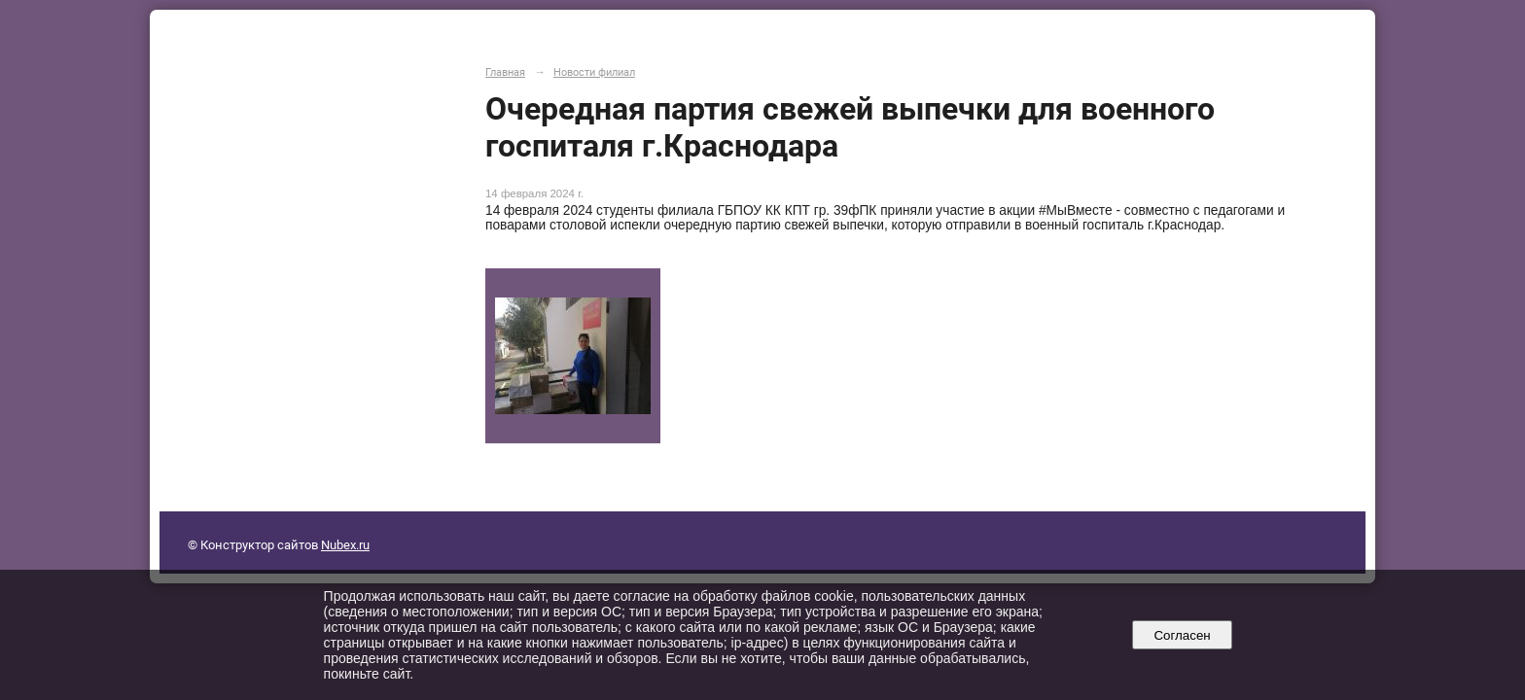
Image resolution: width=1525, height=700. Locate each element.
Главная (505, 72)
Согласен (1182, 635)
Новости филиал (594, 72)
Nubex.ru (345, 545)
